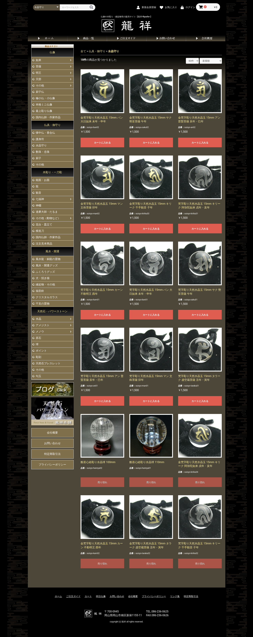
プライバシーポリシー (52, 464)
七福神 (40, 199)
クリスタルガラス (47, 297)
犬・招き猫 (42, 278)
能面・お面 (42, 180)
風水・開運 (52, 251)
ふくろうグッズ (45, 271)
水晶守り (41, 145)
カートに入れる (102, 142)
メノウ (40, 331)
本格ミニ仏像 (44, 104)
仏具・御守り (52, 125)
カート (88, 596)
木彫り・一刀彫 (52, 172)
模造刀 (40, 230)
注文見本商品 (44, 243)
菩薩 (38, 66)
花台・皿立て (44, 224)
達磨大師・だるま (47, 211)
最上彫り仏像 (44, 111)
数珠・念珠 (42, 151)
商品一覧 (87, 38)
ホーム (47, 38)
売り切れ (102, 482)
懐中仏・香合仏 (45, 132)
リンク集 (175, 596)
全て (83, 51)
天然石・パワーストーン (52, 311)
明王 (38, 72)
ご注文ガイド (126, 38)
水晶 (38, 318)
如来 (38, 60)
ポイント (41, 350)
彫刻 (38, 357)
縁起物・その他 (45, 284)
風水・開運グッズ (47, 265)
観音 (38, 192)
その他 (40, 85)
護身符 (40, 139)
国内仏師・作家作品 (48, 117)
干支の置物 (42, 303)
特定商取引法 (52, 454)
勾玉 (38, 376)
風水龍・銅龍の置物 (48, 259)
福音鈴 (40, 290)
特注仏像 (101, 596)
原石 (38, 338)
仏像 (52, 52)
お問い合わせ (166, 38)
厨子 (38, 158)
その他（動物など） (48, 218)
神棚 (38, 205)
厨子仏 (40, 91)
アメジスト (42, 325)
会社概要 (205, 38)
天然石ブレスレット (48, 363)
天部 (38, 79)
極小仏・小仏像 (45, 98)
